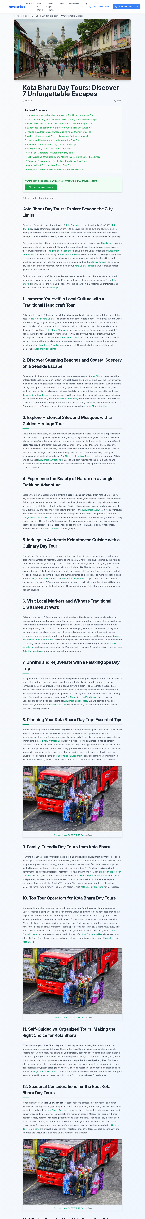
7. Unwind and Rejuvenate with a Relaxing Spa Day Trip (52, 140)
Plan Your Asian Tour (126, 7)
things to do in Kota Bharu (35, 395)
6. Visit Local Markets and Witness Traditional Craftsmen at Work (56, 136)
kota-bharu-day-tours (43, 198)
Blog (62, 3)
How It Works (40, 6)
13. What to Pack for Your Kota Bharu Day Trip (48, 165)
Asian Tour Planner (50, 6)
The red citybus (60, 835)
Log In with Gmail (99, 7)
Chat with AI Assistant (41, 187)
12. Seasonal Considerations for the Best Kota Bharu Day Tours (56, 161)
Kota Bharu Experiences (70, 337)
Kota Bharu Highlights (85, 265)
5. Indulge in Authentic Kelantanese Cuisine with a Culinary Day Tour (58, 132)
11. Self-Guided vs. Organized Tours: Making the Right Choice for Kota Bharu (62, 157)
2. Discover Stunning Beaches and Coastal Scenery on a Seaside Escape (61, 119)
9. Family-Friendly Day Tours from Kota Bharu (48, 148)
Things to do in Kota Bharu (60, 250)
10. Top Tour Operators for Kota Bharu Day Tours (50, 152)
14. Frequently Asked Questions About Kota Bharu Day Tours (55, 169)
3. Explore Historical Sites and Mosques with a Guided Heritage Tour (58, 123)
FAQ (85, 3)
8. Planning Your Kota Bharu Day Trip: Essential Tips (51, 144)
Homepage (52, 287)
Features (29, 3)
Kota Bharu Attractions (57, 330)
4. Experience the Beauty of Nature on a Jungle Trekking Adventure (59, 127)
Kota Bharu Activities (70, 254)
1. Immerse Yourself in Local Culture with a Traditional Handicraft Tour (59, 115)
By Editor (118, 100)
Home (16, 16)
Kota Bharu (71, 225)
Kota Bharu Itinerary (97, 262)
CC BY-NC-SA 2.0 (75, 835)
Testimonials (73, 3)
